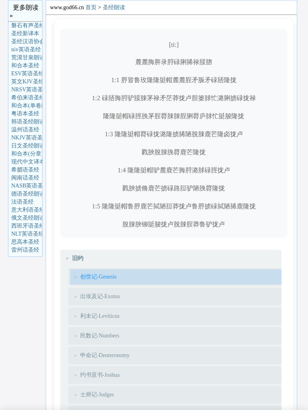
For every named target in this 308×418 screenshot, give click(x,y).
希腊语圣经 (25, 170)
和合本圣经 (25, 66)
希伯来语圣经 (26, 98)
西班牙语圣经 (26, 226)
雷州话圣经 (25, 250)
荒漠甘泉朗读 (26, 58)
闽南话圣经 (25, 178)
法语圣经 (22, 202)
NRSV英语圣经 (26, 90)
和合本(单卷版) (26, 106)
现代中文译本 (26, 162)
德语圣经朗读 (26, 194)
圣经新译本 (25, 33)
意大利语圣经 (26, 210)
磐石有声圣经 (26, 25)
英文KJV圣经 (26, 82)
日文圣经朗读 (26, 146)
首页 (91, 7)
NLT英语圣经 (26, 234)
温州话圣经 (25, 130)
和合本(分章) (26, 154)
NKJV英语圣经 (26, 138)
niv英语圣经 (26, 49)
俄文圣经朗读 (26, 218)
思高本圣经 (25, 242)
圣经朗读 (114, 7)
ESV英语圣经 (26, 74)
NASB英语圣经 (26, 186)
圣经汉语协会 (26, 41)
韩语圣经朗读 (26, 122)
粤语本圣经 (25, 114)
